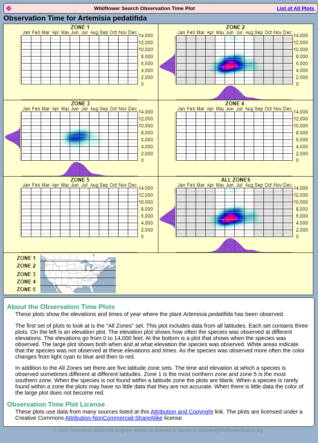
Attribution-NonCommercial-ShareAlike (114, 418)
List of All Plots (296, 8)
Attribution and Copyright (182, 412)
